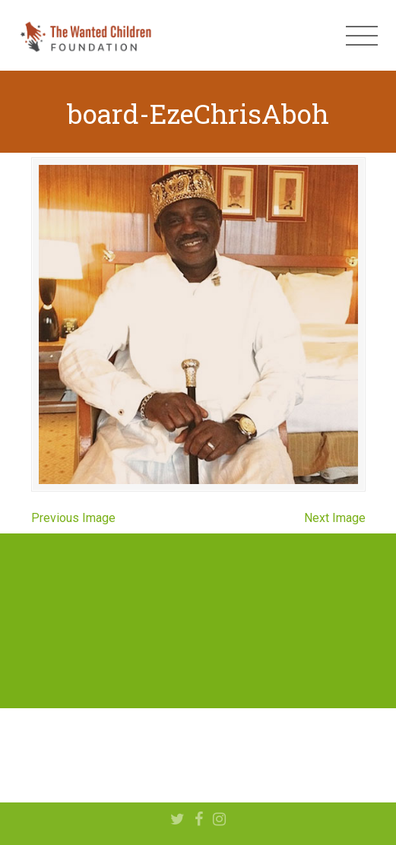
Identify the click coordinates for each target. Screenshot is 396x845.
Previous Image (73, 518)
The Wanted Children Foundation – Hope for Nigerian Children (85, 36)
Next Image (335, 518)
